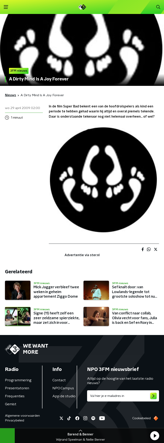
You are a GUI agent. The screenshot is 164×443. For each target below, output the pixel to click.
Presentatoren (17, 388)
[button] (154, 435)
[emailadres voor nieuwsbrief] (123, 395)
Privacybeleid (14, 420)
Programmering (18, 380)
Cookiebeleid (141, 418)
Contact (59, 380)
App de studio (64, 396)
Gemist (10, 404)
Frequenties (15, 396)
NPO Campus (63, 388)
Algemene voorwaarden (22, 415)
